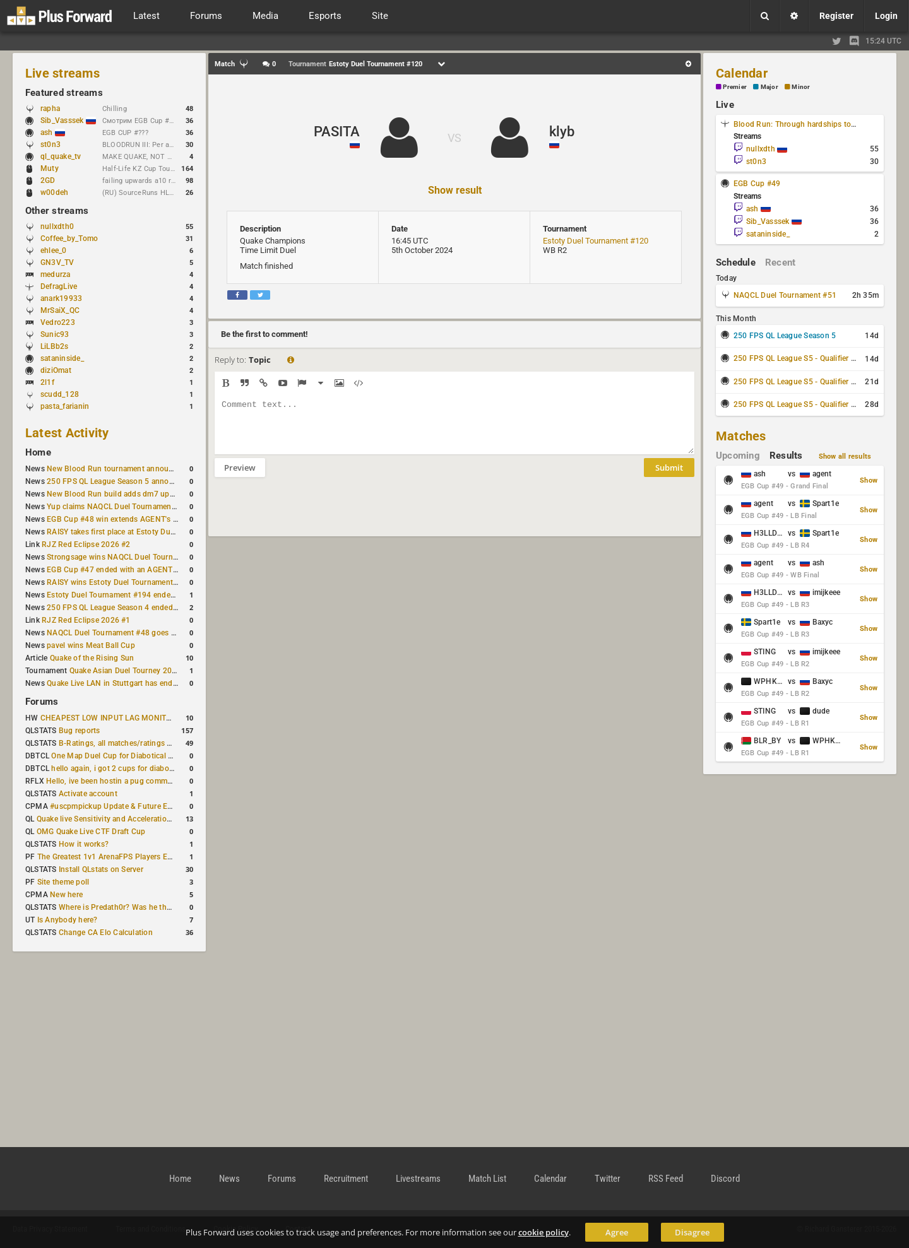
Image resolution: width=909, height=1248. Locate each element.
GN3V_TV (57, 262)
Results (786, 455)
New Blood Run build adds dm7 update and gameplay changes (156, 494)
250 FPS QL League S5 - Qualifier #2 (797, 381)
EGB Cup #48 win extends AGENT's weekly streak (133, 519)
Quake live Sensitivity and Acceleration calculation (124, 819)
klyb (561, 131)
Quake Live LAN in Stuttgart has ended (114, 683)
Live (725, 104)
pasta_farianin (64, 406)
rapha (50, 108)
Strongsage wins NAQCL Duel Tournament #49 (128, 557)
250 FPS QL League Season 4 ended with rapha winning (144, 607)
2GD (48, 180)
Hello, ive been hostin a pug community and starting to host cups (160, 781)
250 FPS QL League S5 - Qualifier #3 (797, 404)
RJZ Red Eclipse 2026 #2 (86, 544)
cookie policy (543, 1232)
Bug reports (79, 730)
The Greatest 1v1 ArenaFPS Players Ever (107, 856)
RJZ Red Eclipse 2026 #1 (86, 620)
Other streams (56, 210)
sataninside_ (62, 358)
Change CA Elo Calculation (106, 932)
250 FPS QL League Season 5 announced (119, 481)
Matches (741, 436)
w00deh (54, 192)
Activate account (88, 793)
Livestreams (418, 1178)
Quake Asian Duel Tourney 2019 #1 (131, 670)
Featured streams (64, 92)
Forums (41, 701)
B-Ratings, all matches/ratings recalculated (134, 743)
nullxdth (766, 148)
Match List (487, 1178)
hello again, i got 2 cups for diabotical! (118, 768)
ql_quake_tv (60, 156)
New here (66, 894)
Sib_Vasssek (68, 120)
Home (38, 452)
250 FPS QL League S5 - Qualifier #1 (797, 358)
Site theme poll (63, 882)
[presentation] (311, 514)
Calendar (742, 73)
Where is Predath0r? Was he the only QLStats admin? (151, 907)
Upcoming (738, 455)
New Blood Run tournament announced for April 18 (137, 468)
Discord (725, 1178)
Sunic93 (54, 334)
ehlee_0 (53, 250)
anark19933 (61, 298)
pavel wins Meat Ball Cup (91, 645)
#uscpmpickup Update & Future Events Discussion (138, 806)
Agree (616, 1232)
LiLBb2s (54, 346)
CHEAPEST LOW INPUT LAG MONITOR (108, 718)
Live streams (62, 73)
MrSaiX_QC (60, 310)
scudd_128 (59, 394)
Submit (669, 477)
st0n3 (50, 144)
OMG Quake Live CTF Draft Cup (91, 831)
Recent (780, 262)
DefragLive (58, 286)
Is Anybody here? (67, 919)
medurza (55, 274)
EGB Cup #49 (757, 183)
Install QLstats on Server (101, 869)
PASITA (337, 131)
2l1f (47, 382)
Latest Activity (67, 432)
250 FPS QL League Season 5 (785, 335)
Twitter (608, 1178)
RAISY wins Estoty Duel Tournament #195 (120, 582)
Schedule (736, 262)
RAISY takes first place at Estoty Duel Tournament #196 (144, 531)
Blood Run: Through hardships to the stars (809, 124)
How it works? (84, 844)
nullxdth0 (57, 226)
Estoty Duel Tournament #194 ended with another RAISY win (153, 595)
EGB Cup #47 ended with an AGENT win (117, 569)
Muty (49, 168)
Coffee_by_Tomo (69, 238)
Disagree (692, 1232)
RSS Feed (665, 1178)
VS (454, 137)
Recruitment (346, 1178)
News (229, 1178)
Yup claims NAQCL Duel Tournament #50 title (126, 506)
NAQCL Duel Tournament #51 (785, 295)
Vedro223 (57, 322)
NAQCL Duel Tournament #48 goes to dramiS (126, 632)
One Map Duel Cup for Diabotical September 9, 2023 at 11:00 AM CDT (174, 755)
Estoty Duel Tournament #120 (595, 240)
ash (52, 132)
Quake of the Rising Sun (92, 658)
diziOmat (55, 370)
